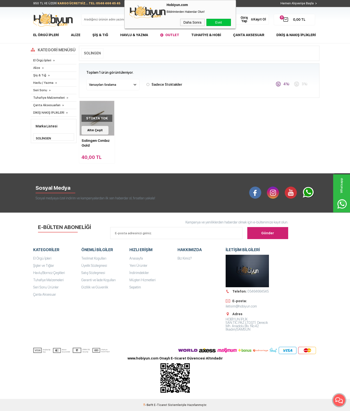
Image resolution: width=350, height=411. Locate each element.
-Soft (148, 405)
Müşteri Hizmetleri (142, 280)
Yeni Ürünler (138, 265)
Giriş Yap (244, 19)
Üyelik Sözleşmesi (94, 265)
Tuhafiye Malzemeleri (49, 97)
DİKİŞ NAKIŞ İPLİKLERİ (48, 112)
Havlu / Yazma (43, 83)
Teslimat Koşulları (93, 258)
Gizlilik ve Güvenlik (94, 287)
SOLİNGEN (92, 53)
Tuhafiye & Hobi (206, 35)
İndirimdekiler (139, 273)
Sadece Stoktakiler (164, 84)
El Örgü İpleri (46, 35)
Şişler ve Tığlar (43, 265)
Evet (218, 22)
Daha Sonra (193, 22)
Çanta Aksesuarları (46, 105)
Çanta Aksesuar (248, 35)
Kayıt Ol (259, 19)
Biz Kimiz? (185, 258)
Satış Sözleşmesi (93, 273)
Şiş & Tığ (100, 35)
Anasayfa (136, 258)
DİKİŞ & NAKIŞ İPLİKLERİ (296, 35)
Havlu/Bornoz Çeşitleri (49, 273)
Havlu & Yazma (134, 35)
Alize (75, 35)
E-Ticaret (160, 405)
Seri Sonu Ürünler (46, 287)
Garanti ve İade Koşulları (98, 280)
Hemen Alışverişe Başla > (298, 3)
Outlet (172, 35)
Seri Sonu (40, 90)
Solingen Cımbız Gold (96, 143)
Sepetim (135, 287)
